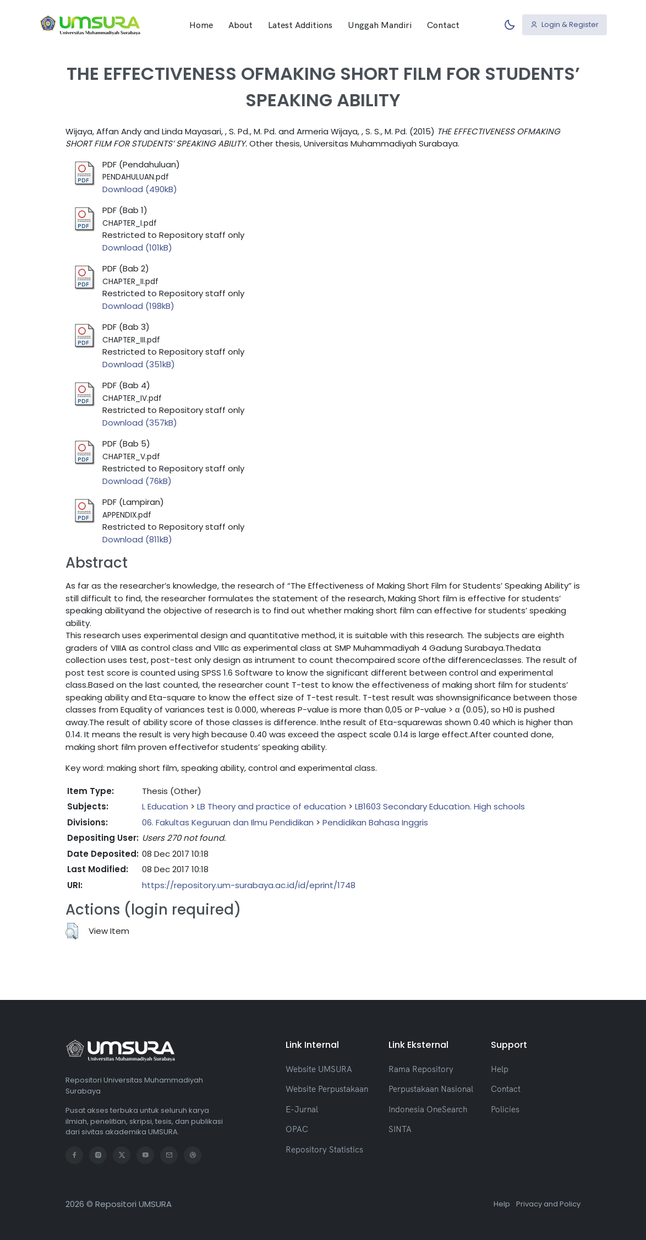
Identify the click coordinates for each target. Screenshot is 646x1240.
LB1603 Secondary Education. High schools (440, 806)
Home (201, 24)
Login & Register (564, 24)
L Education (165, 806)
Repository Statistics (324, 1149)
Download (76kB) (137, 481)
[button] (71, 931)
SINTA (400, 1129)
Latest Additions (300, 24)
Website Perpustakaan (327, 1089)
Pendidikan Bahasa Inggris (375, 822)
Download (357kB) (139, 422)
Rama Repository (420, 1069)
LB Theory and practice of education (271, 806)
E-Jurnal (302, 1109)
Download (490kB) (139, 189)
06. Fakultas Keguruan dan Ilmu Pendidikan (228, 822)
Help (499, 1069)
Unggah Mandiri (380, 24)
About (240, 24)
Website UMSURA (319, 1069)
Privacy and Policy (548, 1204)
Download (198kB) (138, 306)
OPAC (297, 1129)
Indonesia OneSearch (427, 1109)
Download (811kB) (137, 539)
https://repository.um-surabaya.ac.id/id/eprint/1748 (248, 885)
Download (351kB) (138, 364)
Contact (443, 24)
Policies (505, 1109)
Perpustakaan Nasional (430, 1089)
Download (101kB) (137, 247)
